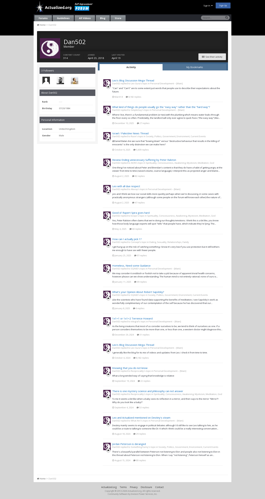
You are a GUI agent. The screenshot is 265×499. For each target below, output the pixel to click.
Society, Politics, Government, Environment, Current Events (176, 136)
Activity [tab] (131, 67)
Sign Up (223, 5)
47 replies (138, 202)
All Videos (85, 18)
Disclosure (146, 487)
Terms (123, 487)
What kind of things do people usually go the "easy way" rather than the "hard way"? (161, 107)
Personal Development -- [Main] (166, 83)
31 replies (143, 334)
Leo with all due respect (126, 186)
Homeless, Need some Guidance (131, 265)
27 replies (143, 123)
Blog (102, 18)
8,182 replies (133, 96)
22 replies (144, 380)
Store (118, 18)
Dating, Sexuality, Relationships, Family (169, 242)
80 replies (139, 460)
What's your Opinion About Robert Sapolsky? (138, 292)
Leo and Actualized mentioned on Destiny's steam (141, 417)
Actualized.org (109, 487)
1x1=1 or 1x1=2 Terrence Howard (132, 318)
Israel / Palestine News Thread (130, 133)
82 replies (138, 176)
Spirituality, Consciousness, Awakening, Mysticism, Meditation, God (180, 162)
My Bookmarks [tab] (194, 67)
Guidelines (63, 18)
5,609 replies (141, 149)
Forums (43, 18)
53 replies (143, 407)
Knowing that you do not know (130, 368)
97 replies (140, 255)
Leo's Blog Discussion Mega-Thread (133, 80)
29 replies (139, 433)
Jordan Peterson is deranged (129, 444)
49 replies (140, 281)
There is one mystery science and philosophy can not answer (147, 391)
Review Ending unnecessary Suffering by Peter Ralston (144, 159)
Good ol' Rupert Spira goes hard (131, 212)
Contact (159, 487)
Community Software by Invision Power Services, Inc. (132, 494)
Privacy (134, 487)
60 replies (135, 228)
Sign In (208, 5)
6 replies (138, 308)
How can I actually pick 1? (127, 239)
